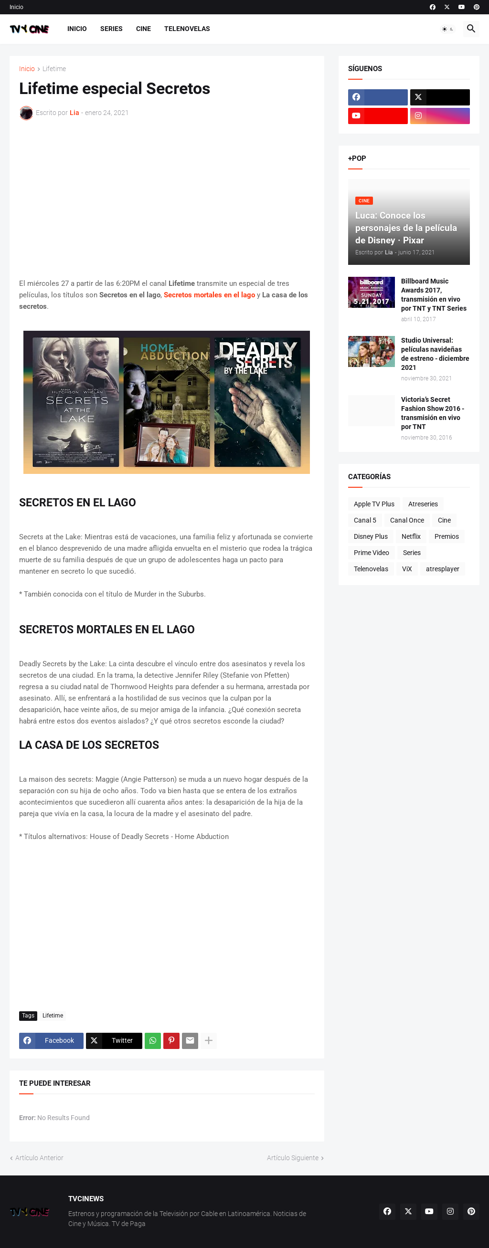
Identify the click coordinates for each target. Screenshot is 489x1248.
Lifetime (54, 69)
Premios (447, 536)
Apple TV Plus (374, 504)
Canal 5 (365, 520)
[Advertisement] (167, 199)
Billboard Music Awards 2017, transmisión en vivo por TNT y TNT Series (434, 294)
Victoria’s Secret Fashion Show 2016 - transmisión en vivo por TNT (432, 413)
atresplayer (442, 569)
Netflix (411, 536)
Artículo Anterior (39, 1158)
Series (111, 28)
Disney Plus (371, 536)
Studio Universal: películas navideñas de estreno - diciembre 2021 (435, 353)
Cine (143, 28)
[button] (448, 29)
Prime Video (371, 552)
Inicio (16, 7)
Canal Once (407, 520)
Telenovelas (187, 28)
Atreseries (423, 504)
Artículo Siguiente (293, 1158)
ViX (407, 569)
